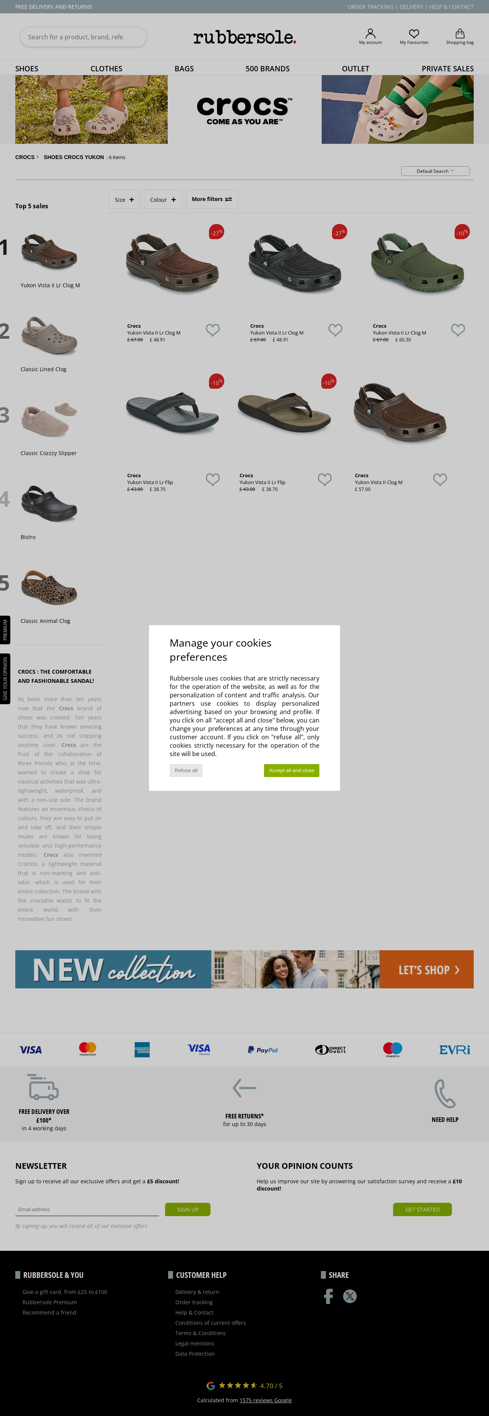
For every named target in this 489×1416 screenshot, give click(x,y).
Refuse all (186, 770)
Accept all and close (291, 770)
